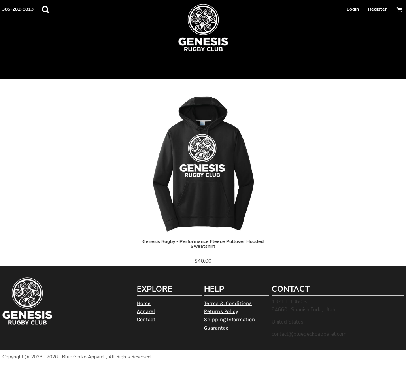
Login (353, 9)
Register (377, 9)
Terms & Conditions (228, 303)
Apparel (146, 311)
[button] (45, 9)
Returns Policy (221, 311)
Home (144, 303)
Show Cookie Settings (203, 367)
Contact (146, 319)
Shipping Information (229, 319)
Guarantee (216, 328)
